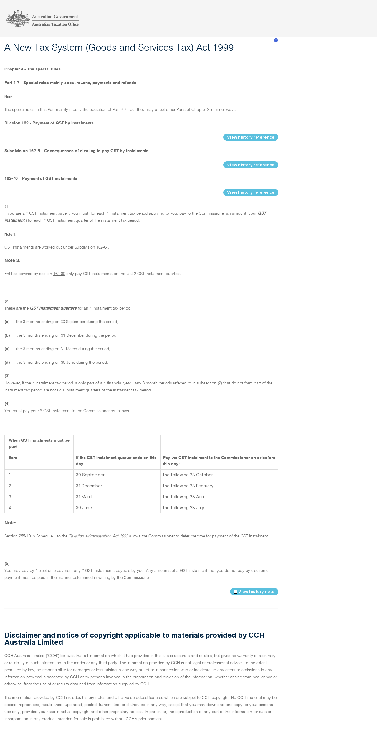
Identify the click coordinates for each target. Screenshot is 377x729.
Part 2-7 (119, 110)
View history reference (251, 137)
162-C (101, 247)
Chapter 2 (200, 110)
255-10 (25, 536)
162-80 (59, 274)
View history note (254, 591)
